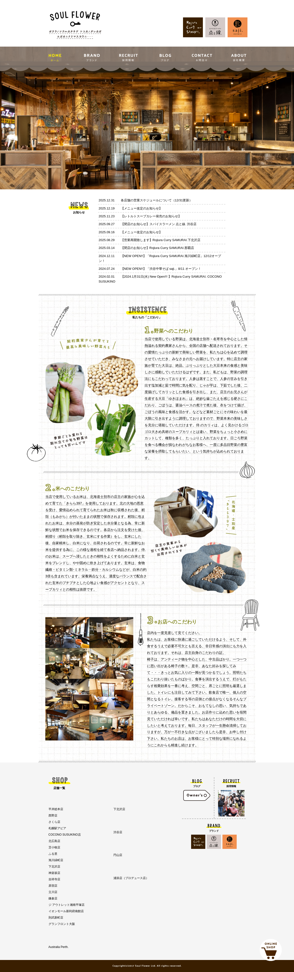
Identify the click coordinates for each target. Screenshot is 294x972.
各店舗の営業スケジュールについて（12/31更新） (157, 200)
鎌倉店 (53, 898)
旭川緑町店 (56, 860)
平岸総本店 (56, 809)
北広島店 (54, 841)
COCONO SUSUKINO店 (65, 834)
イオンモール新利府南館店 (66, 911)
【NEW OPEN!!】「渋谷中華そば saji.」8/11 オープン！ (161, 269)
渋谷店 (117, 832)
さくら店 (54, 822)
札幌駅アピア (57, 828)
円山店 (117, 855)
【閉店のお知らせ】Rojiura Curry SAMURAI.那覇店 (157, 248)
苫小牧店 (54, 847)
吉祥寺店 (54, 879)
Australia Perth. (59, 947)
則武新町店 (56, 917)
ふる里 (53, 853)
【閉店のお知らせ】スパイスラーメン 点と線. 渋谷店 (159, 224)
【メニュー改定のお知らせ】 (141, 208)
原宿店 (53, 885)
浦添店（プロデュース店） (131, 878)
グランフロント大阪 (62, 924)
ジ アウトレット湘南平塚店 (67, 905)
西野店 (53, 815)
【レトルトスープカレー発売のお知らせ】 (151, 216)
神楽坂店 (54, 873)
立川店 (53, 892)
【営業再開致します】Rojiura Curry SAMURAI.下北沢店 (160, 240)
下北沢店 (54, 866)
